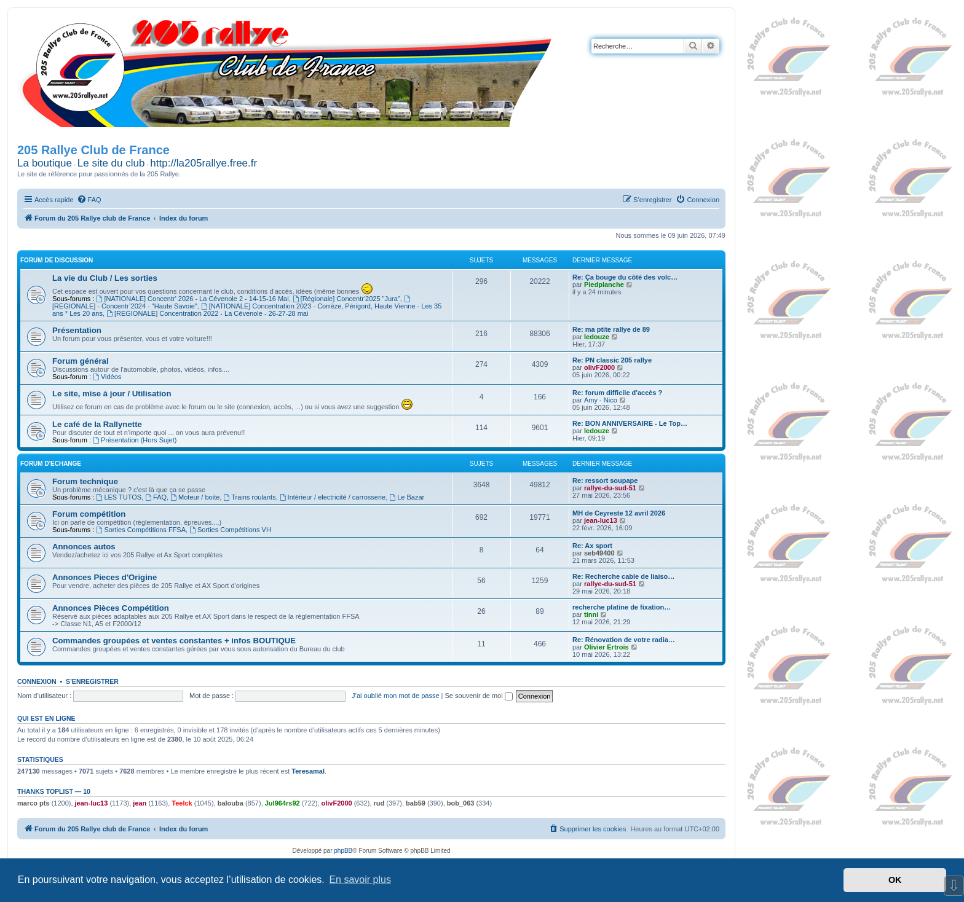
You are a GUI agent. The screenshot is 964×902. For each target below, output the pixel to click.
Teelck (182, 803)
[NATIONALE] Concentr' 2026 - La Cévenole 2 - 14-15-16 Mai (193, 298)
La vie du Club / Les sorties (104, 278)
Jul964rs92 (282, 803)
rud (379, 803)
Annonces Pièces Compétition (110, 608)
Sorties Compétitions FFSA (141, 529)
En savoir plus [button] (360, 879)
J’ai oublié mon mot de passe (395, 695)
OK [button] (895, 880)
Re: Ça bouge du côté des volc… (625, 277)
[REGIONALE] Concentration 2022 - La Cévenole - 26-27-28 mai (207, 313)
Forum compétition (88, 514)
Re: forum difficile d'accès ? (617, 392)
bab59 (415, 803)
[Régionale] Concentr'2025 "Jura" (346, 298)
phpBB (343, 850)
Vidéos (107, 376)
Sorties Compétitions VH (230, 529)
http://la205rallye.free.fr (203, 163)
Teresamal (308, 771)
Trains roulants (249, 497)
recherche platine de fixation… (621, 607)
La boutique (44, 163)
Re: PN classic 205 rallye (612, 360)
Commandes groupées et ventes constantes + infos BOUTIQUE (174, 640)
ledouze (596, 336)
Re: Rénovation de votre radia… (623, 639)
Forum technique (85, 481)
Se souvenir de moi (479, 695)
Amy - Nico (600, 400)
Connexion (37, 681)
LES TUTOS (119, 497)
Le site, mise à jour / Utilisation (111, 393)
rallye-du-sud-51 (610, 488)
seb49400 (599, 553)
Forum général (80, 361)
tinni (591, 614)
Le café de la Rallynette (97, 424)
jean (139, 803)
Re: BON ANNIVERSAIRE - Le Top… (629, 423)
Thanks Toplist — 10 (53, 791)
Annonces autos (84, 546)
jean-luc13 (600, 520)
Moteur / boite (194, 497)
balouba (230, 803)
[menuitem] (89, 199)
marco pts (33, 803)
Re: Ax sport (592, 545)
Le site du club (111, 163)
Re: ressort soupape (605, 480)
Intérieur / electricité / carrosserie (332, 497)
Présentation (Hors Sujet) (134, 440)
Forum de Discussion (56, 260)
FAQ (156, 497)
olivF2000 (599, 367)
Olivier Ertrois (606, 647)
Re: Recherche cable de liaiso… (623, 576)
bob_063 (461, 803)
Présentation (76, 330)
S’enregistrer (92, 681)
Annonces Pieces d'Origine (104, 577)
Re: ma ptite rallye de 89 (611, 329)
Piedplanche (604, 284)
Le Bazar (406, 497)
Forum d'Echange (50, 463)
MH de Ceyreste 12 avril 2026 (618, 513)
